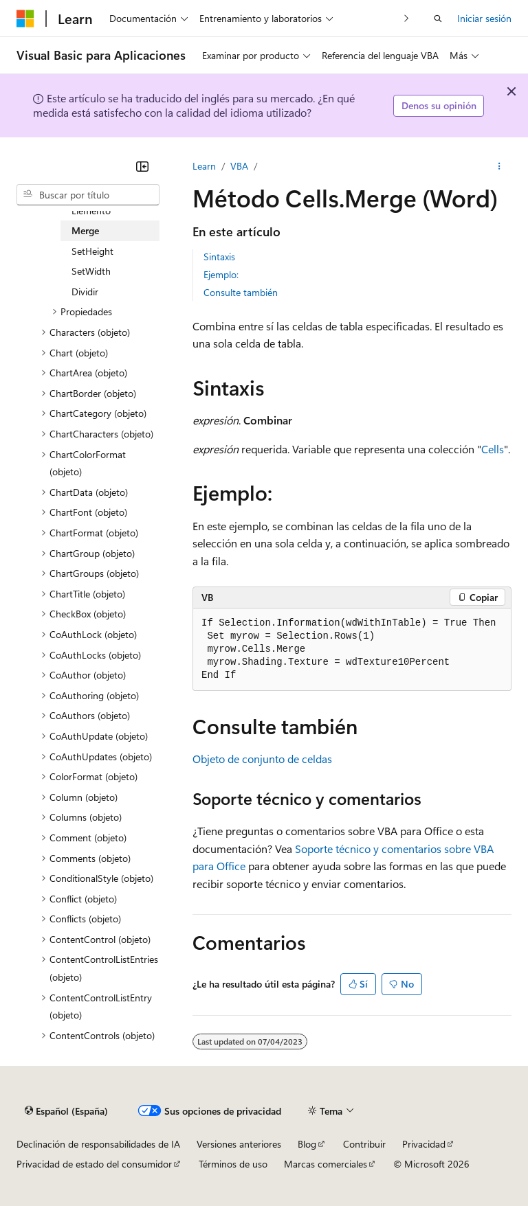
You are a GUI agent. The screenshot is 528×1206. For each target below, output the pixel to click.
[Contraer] (142, 166)
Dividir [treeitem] (85, 291)
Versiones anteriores (239, 1143)
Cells (492, 449)
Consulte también (241, 292)
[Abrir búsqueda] (438, 18)
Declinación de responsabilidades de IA (98, 1143)
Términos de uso (233, 1163)
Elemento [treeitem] (91, 210)
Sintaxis (219, 256)
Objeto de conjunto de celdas (262, 758)
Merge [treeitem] (85, 230)
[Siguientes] (407, 18)
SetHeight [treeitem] (92, 251)
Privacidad (424, 1143)
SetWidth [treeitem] (91, 270)
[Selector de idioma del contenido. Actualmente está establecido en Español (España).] (66, 1111)
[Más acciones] (499, 166)
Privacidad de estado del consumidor (94, 1163)
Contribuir (364, 1143)
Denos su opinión (439, 105)
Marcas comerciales (325, 1163)
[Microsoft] (25, 18)
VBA (239, 165)
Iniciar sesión (484, 18)
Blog (307, 1143)
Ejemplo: (221, 274)
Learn (204, 165)
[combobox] (88, 195)
